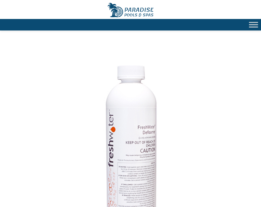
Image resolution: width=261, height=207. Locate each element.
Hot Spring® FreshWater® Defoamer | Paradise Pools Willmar (130, 10)
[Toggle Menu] (253, 24)
